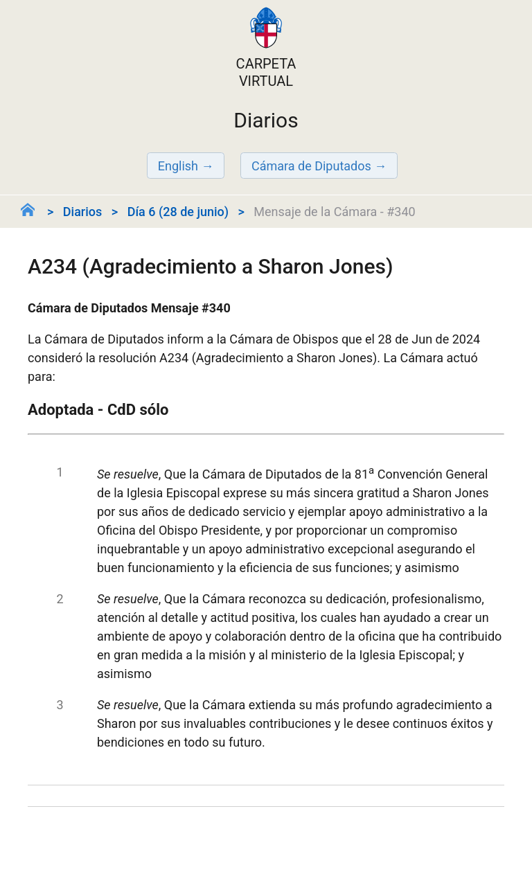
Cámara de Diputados (311, 166)
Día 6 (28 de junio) (178, 211)
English (178, 166)
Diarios (82, 211)
